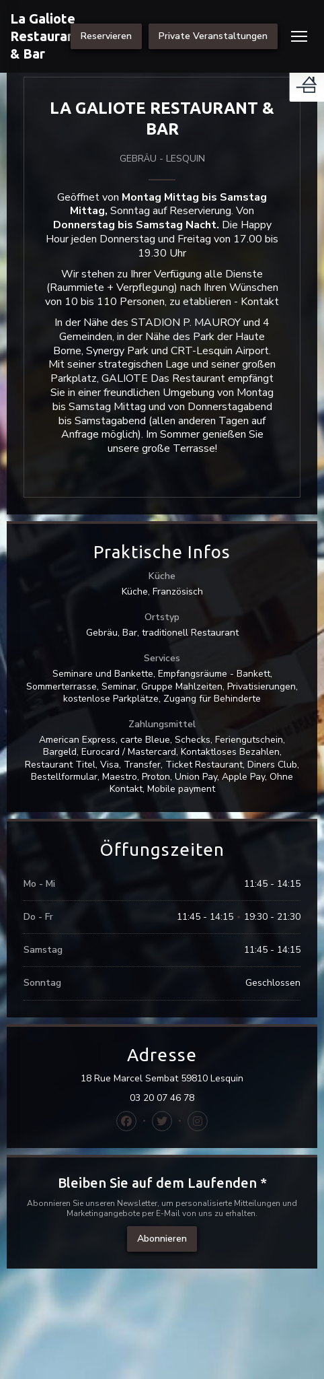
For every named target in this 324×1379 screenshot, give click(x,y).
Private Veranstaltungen (213, 36)
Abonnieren (162, 1238)
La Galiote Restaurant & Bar (45, 36)
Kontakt (260, 301)
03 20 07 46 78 (162, 1098)
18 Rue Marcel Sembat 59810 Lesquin (190, 1079)
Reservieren (106, 36)
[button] (299, 36)
